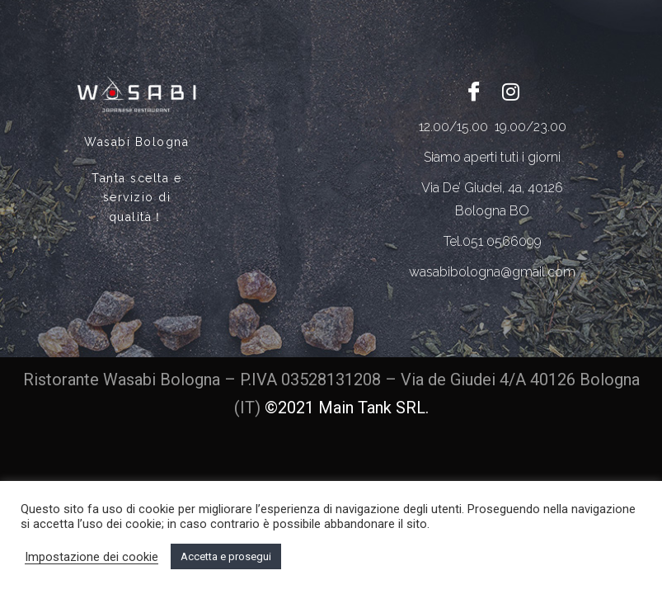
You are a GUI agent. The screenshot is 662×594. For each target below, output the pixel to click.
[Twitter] (511, 90)
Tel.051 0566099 (493, 241)
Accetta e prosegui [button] (226, 556)
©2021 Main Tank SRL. (347, 407)
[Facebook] (474, 90)
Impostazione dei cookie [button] (91, 556)
